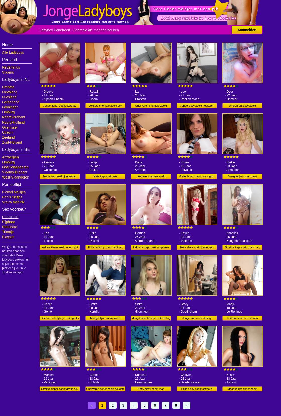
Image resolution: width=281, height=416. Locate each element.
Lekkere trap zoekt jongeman (151, 247)
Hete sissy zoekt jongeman (196, 247)
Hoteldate (9, 227)
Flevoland (9, 92)
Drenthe (8, 87)
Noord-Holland (13, 122)
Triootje (8, 232)
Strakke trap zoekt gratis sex (242, 247)
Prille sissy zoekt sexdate (196, 388)
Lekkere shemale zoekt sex (105, 105)
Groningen (10, 107)
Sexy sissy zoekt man (151, 388)
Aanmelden (246, 30)
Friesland (9, 97)
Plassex (8, 237)
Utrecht (7, 132)
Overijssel (9, 127)
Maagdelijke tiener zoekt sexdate (242, 389)
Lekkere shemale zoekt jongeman (151, 177)
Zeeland (8, 137)
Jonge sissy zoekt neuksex (196, 105)
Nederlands (11, 67)
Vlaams (8, 72)
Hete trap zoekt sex (105, 176)
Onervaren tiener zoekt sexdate (105, 388)
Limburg (8, 112)
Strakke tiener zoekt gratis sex (59, 388)
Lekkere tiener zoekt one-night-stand (60, 248)
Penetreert (10, 217)
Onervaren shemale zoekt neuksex (151, 106)
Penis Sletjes (12, 197)
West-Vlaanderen (15, 177)
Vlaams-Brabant (14, 172)
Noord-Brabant (13, 117)
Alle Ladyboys (13, 52)
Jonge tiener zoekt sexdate (59, 105)
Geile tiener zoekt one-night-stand (196, 177)
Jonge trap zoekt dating (196, 318)
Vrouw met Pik (13, 202)
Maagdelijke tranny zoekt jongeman (105, 319)
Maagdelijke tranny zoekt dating (151, 318)
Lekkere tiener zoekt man (242, 318)
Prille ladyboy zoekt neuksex (105, 247)
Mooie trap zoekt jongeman (60, 176)
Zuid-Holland (12, 142)
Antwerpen (10, 157)
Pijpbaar (8, 222)
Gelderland (10, 102)
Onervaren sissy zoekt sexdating (242, 106)
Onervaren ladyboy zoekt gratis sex (60, 319)
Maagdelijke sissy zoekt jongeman (242, 177)
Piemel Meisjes (14, 192)
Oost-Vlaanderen (15, 167)
